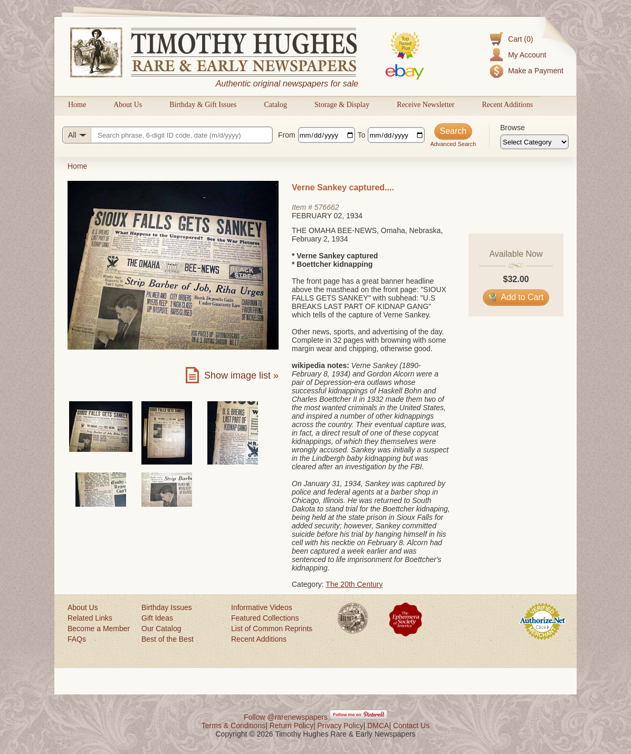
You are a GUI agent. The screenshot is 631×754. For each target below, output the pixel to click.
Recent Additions (507, 105)
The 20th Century (354, 584)
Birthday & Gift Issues (202, 105)
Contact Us (411, 725)
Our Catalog (161, 628)
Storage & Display (341, 105)
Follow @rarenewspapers (286, 717)
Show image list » (241, 375)
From (286, 135)
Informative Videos (261, 607)
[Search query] (167, 135)
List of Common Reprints (271, 628)
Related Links (90, 618)
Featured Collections (265, 618)
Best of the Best (167, 639)
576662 (326, 207)
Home (77, 105)
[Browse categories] (534, 141)
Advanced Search (453, 144)
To (362, 135)
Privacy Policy (341, 725)
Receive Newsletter (425, 105)
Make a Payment (535, 70)
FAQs (77, 639)
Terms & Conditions (233, 725)
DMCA (378, 725)
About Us (127, 105)
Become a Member (99, 628)
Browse (512, 127)
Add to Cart (516, 297)
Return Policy (291, 725)
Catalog (275, 105)
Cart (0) (520, 39)
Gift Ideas (157, 618)
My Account (527, 55)
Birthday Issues (166, 607)
